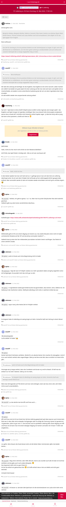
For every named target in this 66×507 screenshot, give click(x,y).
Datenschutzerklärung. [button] (45, 498)
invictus (7, 75)
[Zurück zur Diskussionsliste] (2, 2)
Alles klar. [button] (61, 496)
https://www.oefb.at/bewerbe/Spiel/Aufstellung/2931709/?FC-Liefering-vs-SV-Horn (35, 217)
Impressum (13, 501)
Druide (7, 171)
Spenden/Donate (6, 501)
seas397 (6, 199)
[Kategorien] (33, 504)
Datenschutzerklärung (22, 501)
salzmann (6, 271)
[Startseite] (11, 504)
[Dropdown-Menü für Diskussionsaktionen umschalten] (64, 2)
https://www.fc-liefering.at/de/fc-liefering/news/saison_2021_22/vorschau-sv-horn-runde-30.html (31, 56)
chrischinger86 (8, 336)
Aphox (5, 256)
